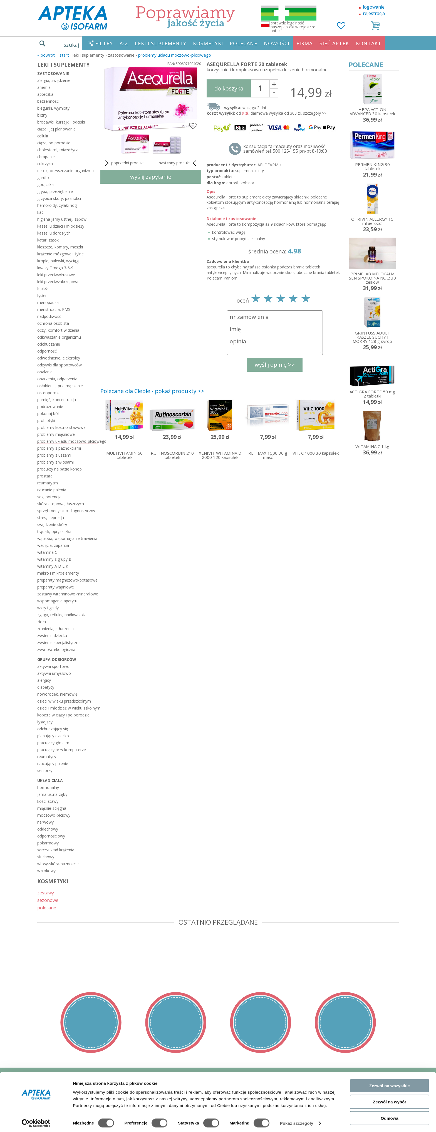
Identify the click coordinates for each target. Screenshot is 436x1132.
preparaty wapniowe (55, 587)
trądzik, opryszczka (54, 531)
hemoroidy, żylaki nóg (57, 205)
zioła (41, 621)
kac (40, 212)
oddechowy (47, 829)
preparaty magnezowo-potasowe (67, 580)
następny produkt (178, 163)
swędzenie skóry (52, 524)
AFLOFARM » (269, 164)
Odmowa (389, 1115)
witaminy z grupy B (54, 559)
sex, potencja (49, 496)
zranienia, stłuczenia (55, 628)
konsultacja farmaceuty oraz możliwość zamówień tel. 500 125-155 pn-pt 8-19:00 (285, 148)
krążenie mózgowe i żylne (60, 253)
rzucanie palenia (51, 489)
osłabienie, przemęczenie (60, 385)
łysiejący (45, 722)
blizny (42, 115)
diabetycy (45, 687)
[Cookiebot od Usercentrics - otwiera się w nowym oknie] (36, 1121)
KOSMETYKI (208, 43)
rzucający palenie (52, 763)
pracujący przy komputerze (61, 749)
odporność (47, 351)
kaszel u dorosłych (54, 233)
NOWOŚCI (276, 43)
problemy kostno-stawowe (61, 427)
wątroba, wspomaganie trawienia (67, 538)
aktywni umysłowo (54, 673)
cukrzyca (45, 163)
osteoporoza (49, 392)
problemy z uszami (54, 455)
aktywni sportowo (53, 666)
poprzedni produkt (123, 163)
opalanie (45, 371)
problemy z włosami (55, 462)
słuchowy (45, 856)
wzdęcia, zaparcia (53, 545)
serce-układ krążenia (55, 849)
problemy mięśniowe (56, 434)
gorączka (45, 184)
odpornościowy (51, 836)
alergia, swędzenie (53, 80)
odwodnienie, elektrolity (58, 358)
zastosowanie (53, 73)
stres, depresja (50, 517)
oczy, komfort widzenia (58, 330)
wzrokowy (46, 870)
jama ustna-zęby (52, 794)
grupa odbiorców (56, 659)
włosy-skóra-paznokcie (58, 863)
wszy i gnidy (48, 607)
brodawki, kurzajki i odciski (61, 122)
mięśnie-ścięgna (51, 808)
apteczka (45, 94)
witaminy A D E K (52, 566)
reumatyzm (47, 482)
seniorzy (44, 770)
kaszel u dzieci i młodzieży (60, 226)
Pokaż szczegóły (296, 1121)
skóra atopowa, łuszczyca (60, 503)
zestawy (45, 892)
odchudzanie (48, 344)
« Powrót (46, 55)
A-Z (124, 43)
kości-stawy (47, 801)
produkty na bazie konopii (60, 469)
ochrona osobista (53, 323)
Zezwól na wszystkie (389, 1083)
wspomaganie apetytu (57, 600)
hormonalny (48, 787)
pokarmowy (48, 843)
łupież (42, 288)
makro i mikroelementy (58, 573)
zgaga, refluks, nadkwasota (61, 614)
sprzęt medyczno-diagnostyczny (66, 510)
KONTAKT (369, 43)
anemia (44, 87)
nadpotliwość (49, 316)
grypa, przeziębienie (55, 191)
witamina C (47, 552)
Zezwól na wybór (389, 1099)
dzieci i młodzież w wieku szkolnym (67, 708)
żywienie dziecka (52, 635)
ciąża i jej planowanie (56, 129)
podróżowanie (50, 406)
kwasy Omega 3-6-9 (55, 267)
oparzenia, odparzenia (57, 378)
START (64, 55)
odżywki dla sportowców (59, 365)
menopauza (48, 302)
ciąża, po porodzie (53, 142)
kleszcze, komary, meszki (60, 247)
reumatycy (46, 756)
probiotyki (46, 420)
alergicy (44, 680)
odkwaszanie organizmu (59, 337)
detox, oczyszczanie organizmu (65, 170)
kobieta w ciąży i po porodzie (63, 715)
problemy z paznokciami (59, 448)
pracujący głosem (53, 742)
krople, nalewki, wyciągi (58, 260)
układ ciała (50, 780)
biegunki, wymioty (53, 108)
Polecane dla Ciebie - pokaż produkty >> (152, 391)
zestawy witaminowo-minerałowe (67, 594)
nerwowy (45, 822)
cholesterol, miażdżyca (57, 149)
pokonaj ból (48, 413)
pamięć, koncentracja (56, 399)
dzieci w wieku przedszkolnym (64, 701)
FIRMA (304, 43)
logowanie (374, 7)
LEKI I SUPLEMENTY (160, 43)
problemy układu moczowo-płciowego (174, 55)
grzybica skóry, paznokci (59, 198)
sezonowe (47, 900)
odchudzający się (52, 728)
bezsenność (48, 101)
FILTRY (104, 43)
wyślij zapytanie (150, 176)
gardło (43, 177)
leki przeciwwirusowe (56, 274)
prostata (45, 476)
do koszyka (228, 88)
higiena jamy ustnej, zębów (61, 219)
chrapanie (46, 156)
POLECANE (243, 43)
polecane (46, 907)
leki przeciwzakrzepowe (58, 281)
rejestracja (374, 13)
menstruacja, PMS (53, 309)
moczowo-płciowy (53, 815)
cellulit (42, 136)
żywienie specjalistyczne (59, 642)
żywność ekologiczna (56, 649)
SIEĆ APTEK (334, 43)
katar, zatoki (48, 240)
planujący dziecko (53, 735)
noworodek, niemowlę (57, 694)
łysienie (44, 295)
